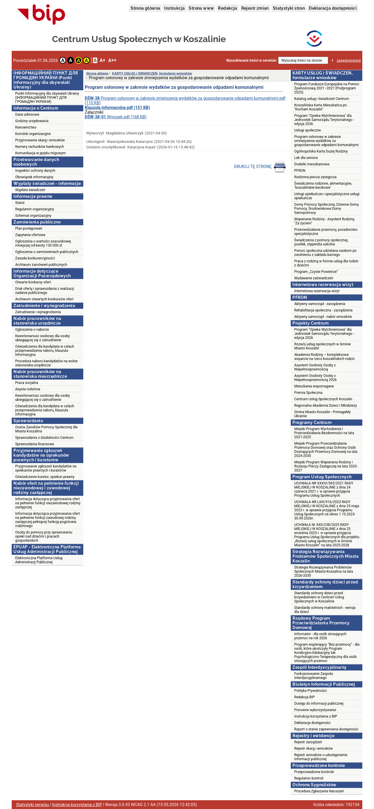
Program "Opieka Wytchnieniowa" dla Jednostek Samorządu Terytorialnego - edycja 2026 (324, 120)
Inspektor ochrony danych (35, 171)
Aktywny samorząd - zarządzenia (319, 304)
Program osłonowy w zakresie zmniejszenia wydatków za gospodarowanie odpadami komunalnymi (326, 141)
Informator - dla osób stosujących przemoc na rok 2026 (320, 636)
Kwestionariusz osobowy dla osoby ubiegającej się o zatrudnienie (42, 338)
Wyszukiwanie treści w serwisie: (251, 60)
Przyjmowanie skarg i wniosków (40, 140)
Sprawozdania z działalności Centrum (44, 438)
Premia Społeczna (308, 393)
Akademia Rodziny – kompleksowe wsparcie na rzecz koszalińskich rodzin (324, 357)
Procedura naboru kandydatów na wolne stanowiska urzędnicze (46, 363)
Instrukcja (174, 8)
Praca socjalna (26, 383)
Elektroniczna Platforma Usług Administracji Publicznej (38, 560)
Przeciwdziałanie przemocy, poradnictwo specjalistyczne (325, 232)
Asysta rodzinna (27, 389)
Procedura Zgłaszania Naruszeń (319, 791)
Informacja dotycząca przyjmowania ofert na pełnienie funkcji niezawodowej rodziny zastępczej (48, 503)
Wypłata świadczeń (30, 190)
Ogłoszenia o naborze (32, 330)
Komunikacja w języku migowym (40, 153)
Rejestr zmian (255, 8)
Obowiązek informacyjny (34, 177)
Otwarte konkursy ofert (33, 282)
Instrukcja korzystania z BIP (315, 716)
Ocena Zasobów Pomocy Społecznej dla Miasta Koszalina (46, 429)
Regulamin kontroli (308, 778)
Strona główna (145, 8)
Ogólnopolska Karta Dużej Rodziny (321, 151)
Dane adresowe (27, 114)
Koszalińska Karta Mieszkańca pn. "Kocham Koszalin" (320, 107)
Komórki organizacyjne (33, 134)
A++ (112, 60)
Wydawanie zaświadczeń (313, 278)
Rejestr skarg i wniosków (313, 748)
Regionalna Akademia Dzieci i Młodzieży (325, 405)
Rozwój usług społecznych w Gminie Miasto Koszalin (322, 346)
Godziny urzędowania (32, 121)
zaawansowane (349, 60)
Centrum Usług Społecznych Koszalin (323, 399)
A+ (102, 60)
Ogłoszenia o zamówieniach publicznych (46, 252)
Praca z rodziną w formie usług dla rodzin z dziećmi (326, 263)
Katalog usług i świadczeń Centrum (321, 99)
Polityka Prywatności (310, 691)
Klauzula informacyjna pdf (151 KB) (117, 107)
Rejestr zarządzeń (308, 742)
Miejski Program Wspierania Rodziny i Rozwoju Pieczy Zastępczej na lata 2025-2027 (326, 466)
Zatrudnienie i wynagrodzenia (38, 312)
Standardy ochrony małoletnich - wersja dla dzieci (325, 610)
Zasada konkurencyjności (35, 258)
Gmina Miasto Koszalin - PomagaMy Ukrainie (322, 414)
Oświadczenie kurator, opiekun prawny (45, 477)
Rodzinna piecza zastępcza (315, 177)
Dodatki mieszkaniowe (311, 164)
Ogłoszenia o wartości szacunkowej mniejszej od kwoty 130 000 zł (43, 243)
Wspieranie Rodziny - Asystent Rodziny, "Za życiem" (324, 221)
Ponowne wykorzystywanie (315, 710)
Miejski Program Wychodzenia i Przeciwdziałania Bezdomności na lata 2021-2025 (324, 433)
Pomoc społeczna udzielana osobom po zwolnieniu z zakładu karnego (325, 253)
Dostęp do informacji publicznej (318, 703)
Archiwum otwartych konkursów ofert (44, 299)
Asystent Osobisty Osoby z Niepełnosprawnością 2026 (315, 378)
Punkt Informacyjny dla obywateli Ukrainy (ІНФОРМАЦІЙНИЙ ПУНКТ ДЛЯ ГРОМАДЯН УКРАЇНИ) (47, 97)
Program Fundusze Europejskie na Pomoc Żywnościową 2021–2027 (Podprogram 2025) (326, 88)
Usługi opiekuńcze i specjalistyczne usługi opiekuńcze (326, 196)
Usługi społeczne (307, 130)
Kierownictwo (25, 127)
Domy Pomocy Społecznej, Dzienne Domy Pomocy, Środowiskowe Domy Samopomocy (326, 208)
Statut (20, 203)
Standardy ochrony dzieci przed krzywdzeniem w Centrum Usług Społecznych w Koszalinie (319, 597)
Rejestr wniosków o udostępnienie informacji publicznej (320, 757)
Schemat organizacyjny (33, 216)
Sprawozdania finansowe (34, 444)
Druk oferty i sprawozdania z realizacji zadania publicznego (44, 291)
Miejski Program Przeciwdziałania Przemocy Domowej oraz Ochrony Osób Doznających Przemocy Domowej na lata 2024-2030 (325, 449)
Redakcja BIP (304, 697)
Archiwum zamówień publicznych (41, 265)
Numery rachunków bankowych (39, 147)
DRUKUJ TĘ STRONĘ (260, 166)
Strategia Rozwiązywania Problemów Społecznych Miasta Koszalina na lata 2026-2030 (323, 571)
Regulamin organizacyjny (34, 209)
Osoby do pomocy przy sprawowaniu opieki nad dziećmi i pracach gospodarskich (43, 536)
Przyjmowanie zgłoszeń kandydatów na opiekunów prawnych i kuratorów (45, 468)
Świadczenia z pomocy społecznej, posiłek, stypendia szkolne (321, 242)
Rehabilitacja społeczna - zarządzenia (323, 310)
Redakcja (227, 8)
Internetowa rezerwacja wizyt (317, 291)
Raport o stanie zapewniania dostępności (326, 729)
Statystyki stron (289, 8)
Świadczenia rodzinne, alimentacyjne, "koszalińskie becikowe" (323, 185)
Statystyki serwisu (32, 804)
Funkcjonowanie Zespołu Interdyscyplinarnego (313, 676)
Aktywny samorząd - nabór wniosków (323, 317)
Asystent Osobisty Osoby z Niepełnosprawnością (315, 367)
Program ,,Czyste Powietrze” (316, 272)
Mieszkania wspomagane (314, 386)
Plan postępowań (28, 228)
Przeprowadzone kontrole (314, 772)
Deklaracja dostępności (333, 8)
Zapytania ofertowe (30, 235)
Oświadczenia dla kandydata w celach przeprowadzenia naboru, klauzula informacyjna (44, 350)
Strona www (201, 8)
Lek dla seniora (306, 158)
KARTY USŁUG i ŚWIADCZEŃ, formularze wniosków (152, 73)
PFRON (299, 171)
